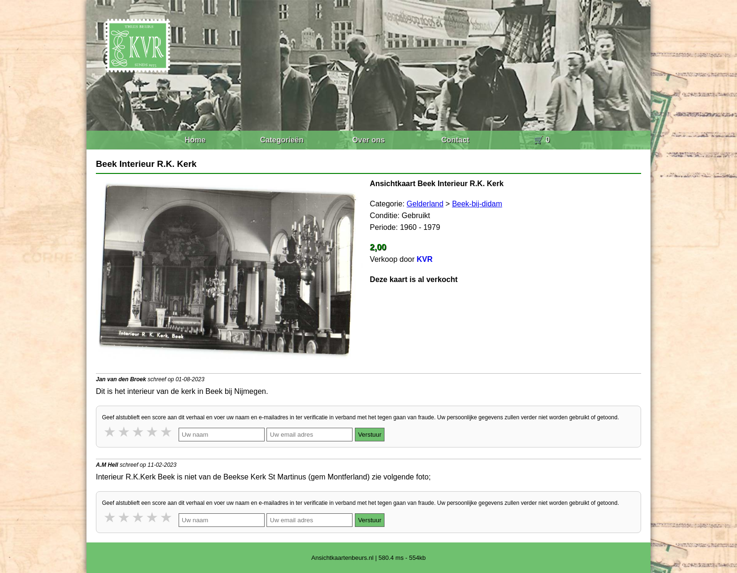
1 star (110, 432)
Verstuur (370, 434)
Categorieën (281, 140)
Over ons (368, 140)
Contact (455, 140)
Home (195, 140)
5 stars (167, 432)
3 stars (139, 432)
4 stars (153, 432)
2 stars (125, 432)
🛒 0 (541, 140)
